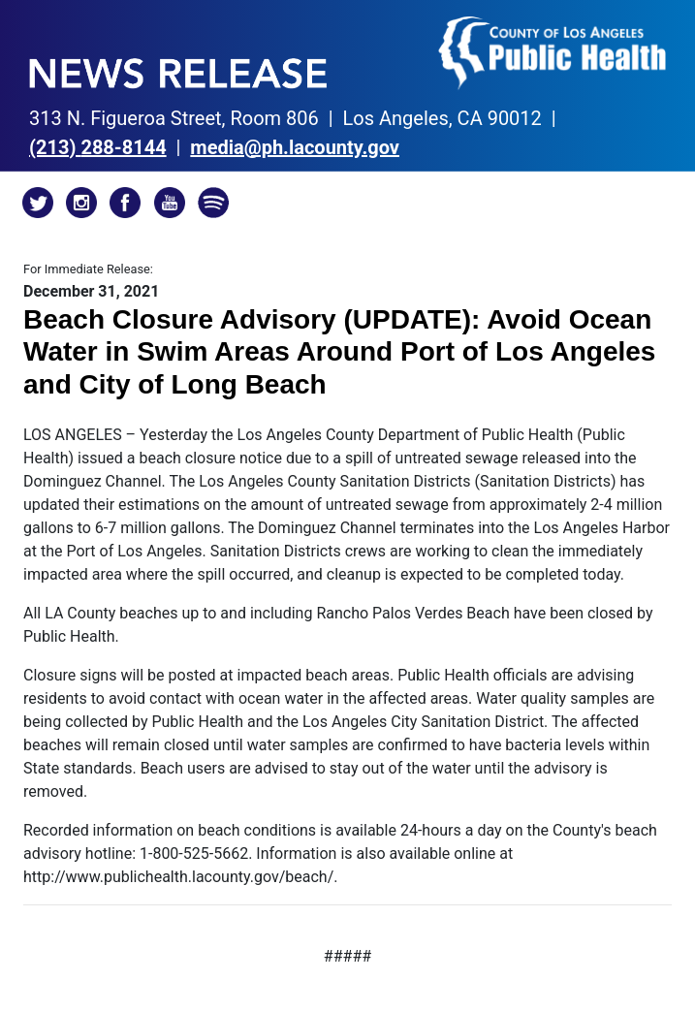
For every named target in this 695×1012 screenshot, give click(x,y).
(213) (98, 147)
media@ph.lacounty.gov (294, 147)
